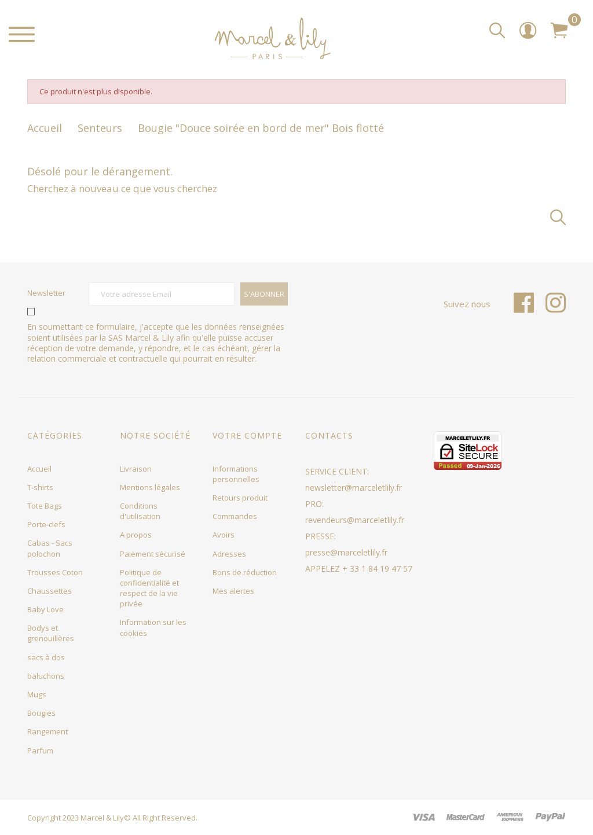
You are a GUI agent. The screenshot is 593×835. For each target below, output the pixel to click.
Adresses (229, 554)
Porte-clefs (46, 524)
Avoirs (224, 534)
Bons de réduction (245, 572)
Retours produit (240, 497)
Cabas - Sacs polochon (49, 548)
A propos (136, 534)
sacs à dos (46, 657)
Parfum (40, 750)
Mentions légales (150, 487)
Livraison (136, 469)
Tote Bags (44, 506)
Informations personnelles (236, 474)
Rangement (47, 731)
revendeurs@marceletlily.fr (354, 519)
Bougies (41, 713)
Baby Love (45, 609)
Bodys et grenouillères (50, 633)
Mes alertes (233, 591)
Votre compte (247, 435)
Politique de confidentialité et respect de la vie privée (149, 588)
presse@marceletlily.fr (346, 552)
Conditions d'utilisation (140, 511)
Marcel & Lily (102, 817)
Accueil (39, 469)
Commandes (235, 516)
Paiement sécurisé (152, 554)
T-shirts (40, 487)
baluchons (45, 676)
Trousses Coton (55, 572)
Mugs (36, 694)
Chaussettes (49, 591)
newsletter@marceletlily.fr (353, 487)
